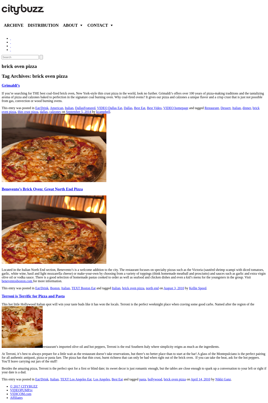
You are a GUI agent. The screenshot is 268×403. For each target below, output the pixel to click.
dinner (246, 108)
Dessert (225, 108)
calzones (55, 112)
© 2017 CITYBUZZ (23, 386)
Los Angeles (101, 379)
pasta (142, 379)
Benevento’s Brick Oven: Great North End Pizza (42, 189)
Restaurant (212, 108)
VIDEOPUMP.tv (21, 390)
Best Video (154, 108)
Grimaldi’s (11, 85)
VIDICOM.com (20, 394)
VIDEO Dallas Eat (109, 108)
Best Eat (139, 108)
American (56, 108)
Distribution (43, 25)
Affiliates (16, 397)
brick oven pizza (133, 288)
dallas (44, 112)
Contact (97, 25)
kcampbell (103, 112)
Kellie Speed (197, 288)
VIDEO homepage (175, 108)
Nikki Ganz (223, 379)
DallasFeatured (85, 108)
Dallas (128, 108)
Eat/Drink (41, 108)
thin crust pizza (28, 112)
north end (152, 288)
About (70, 25)
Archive (13, 25)
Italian (69, 108)
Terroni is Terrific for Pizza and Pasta (33, 296)
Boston (55, 288)
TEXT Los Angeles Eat (75, 379)
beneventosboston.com (17, 281)
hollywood (155, 379)
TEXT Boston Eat (83, 288)
